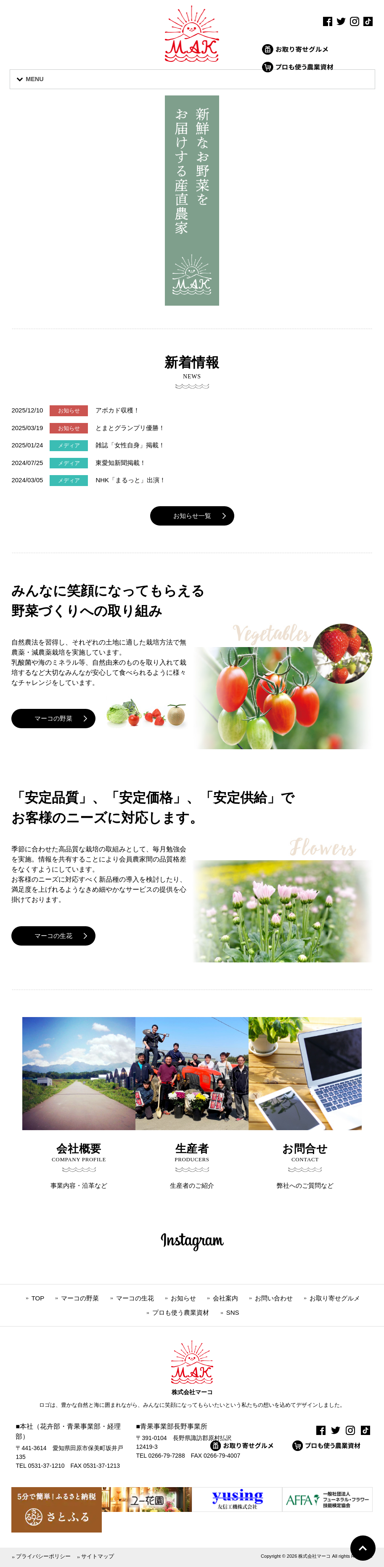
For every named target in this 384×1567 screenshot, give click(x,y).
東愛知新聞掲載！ (120, 462)
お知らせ (69, 410)
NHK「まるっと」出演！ (130, 480)
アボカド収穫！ (117, 410)
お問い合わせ (274, 1297)
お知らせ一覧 (192, 515)
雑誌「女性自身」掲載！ (130, 445)
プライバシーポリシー (43, 1556)
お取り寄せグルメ (335, 1297)
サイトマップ (97, 1556)
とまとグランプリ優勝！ (130, 427)
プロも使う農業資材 (180, 1312)
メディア (69, 445)
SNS (232, 1312)
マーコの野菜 (53, 718)
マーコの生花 (53, 935)
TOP (38, 1297)
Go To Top (363, 1548)
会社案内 (225, 1297)
